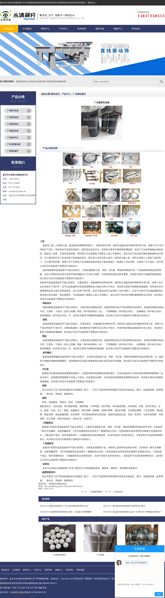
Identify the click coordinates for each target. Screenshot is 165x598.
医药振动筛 (41, 3)
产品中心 (66, 94)
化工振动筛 (31, 81)
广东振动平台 (12, 138)
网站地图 (80, 570)
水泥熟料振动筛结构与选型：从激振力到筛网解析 (66, 512)
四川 (36, 588)
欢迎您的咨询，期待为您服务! (140, 556)
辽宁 (32, 588)
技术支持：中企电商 (8, 592)
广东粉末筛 (118, 492)
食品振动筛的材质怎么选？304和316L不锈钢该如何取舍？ (132, 512)
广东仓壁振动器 (13, 144)
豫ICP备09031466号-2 (48, 583)
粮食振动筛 (61, 81)
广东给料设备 (12, 117)
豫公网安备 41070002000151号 (32, 592)
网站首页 (55, 94)
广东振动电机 (12, 124)
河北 (14, 588)
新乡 (45, 588)
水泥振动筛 (51, 81)
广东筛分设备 (12, 111)
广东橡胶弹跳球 (96, 492)
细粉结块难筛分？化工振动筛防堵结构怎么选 (64, 506)
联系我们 (70, 570)
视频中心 (59, 570)
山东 (23, 588)
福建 (40, 588)
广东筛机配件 (12, 151)
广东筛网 (100, 555)
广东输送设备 (12, 131)
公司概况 (16, 570)
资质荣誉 (48, 570)
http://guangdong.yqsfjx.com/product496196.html (63, 486)
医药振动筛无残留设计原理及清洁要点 (124, 506)
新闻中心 (27, 570)
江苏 (27, 588)
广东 (19, 588)
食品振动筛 (41, 81)
